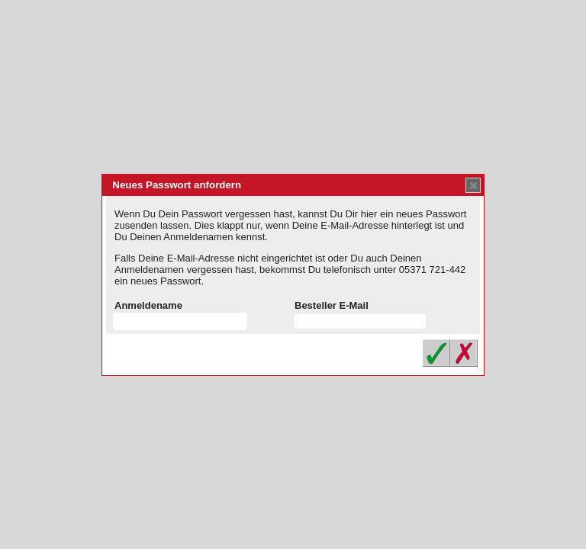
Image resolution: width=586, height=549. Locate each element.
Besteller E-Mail (332, 305)
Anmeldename (148, 305)
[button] (473, 185)
